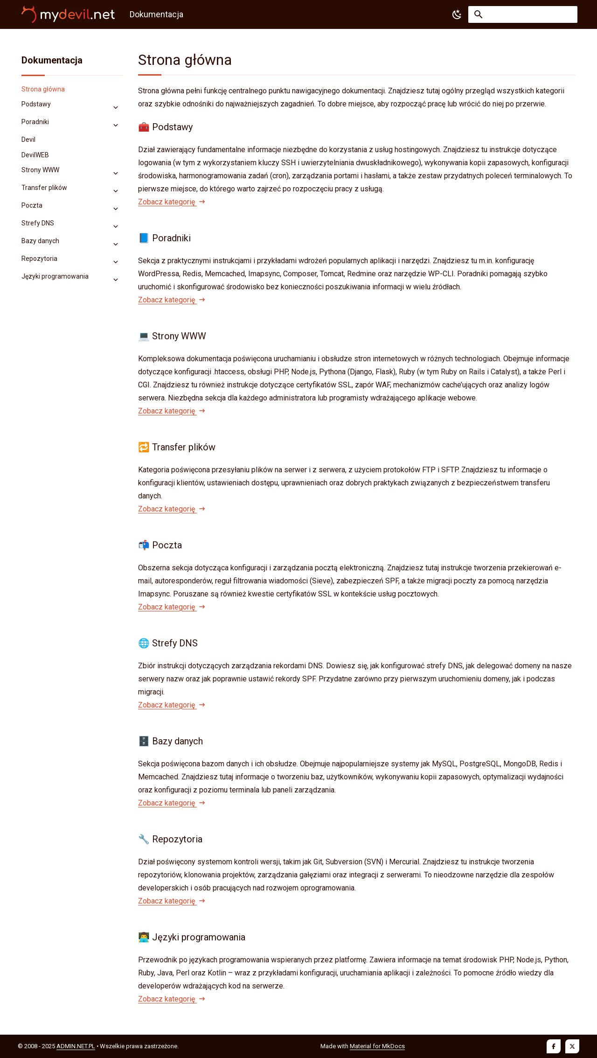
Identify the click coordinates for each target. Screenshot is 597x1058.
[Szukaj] (522, 14)
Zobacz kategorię (171, 201)
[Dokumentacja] (68, 14)
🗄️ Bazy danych (170, 741)
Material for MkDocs (377, 1046)
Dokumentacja (52, 60)
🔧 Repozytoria (170, 839)
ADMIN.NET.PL (75, 1046)
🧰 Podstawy (165, 127)
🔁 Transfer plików (176, 447)
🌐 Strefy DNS (168, 643)
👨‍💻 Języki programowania (191, 937)
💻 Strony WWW (172, 336)
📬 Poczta (160, 545)
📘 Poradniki (164, 238)
